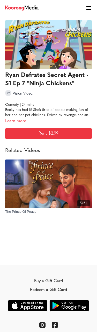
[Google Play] (69, 305)
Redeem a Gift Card (48, 290)
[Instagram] (42, 325)
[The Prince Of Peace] (48, 211)
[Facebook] (55, 325)
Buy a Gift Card (48, 281)
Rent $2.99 (48, 133)
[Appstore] (27, 305)
